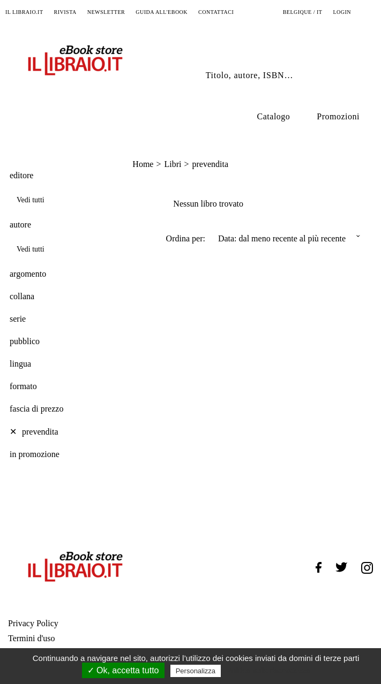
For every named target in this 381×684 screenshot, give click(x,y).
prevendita (210, 164)
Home (142, 164)
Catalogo (273, 116)
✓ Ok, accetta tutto (123, 670)
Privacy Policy (33, 623)
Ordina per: (185, 238)
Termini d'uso (31, 638)
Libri (172, 164)
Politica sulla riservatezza (268, 670)
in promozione (34, 454)
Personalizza (195, 671)
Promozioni (338, 116)
